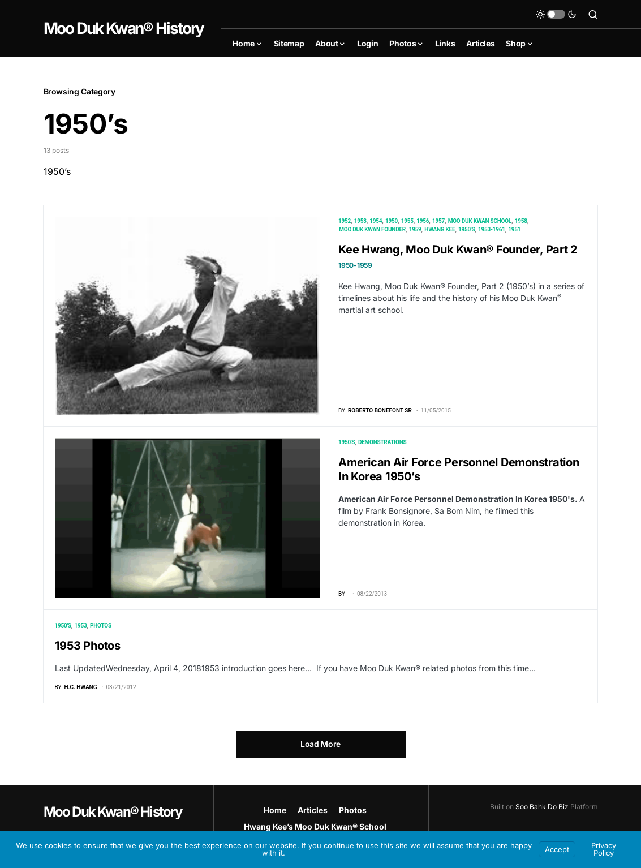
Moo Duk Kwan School (479, 221)
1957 (438, 221)
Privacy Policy (603, 849)
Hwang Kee (439, 229)
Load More (320, 744)
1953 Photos (88, 645)
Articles (313, 810)
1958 (521, 221)
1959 (415, 229)
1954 (375, 221)
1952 (344, 221)
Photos (100, 625)
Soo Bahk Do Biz (542, 806)
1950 (391, 221)
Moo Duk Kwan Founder (372, 229)
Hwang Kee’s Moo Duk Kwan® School (315, 826)
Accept (557, 849)
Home (275, 810)
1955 (407, 221)
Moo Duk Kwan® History (124, 28)
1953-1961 (491, 229)
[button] (556, 14)
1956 (422, 221)
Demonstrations (382, 442)
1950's (466, 229)
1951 (514, 229)
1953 (360, 221)
